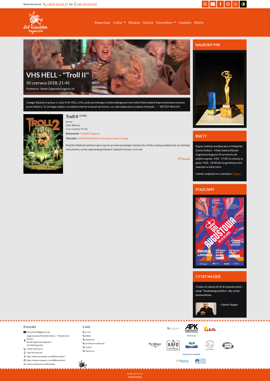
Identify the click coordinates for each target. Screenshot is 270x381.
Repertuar (102, 22)
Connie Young (119, 138)
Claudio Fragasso (90, 133)
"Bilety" (237, 173)
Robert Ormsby (101, 138)
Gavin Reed (84, 138)
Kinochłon (164, 22)
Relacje (134, 22)
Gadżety (185, 22)
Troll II (72, 116)
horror (69, 121)
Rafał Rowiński (135, 376)
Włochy (76, 125)
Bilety (199, 22)
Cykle (117, 22)
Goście (148, 22)
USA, (69, 125)
